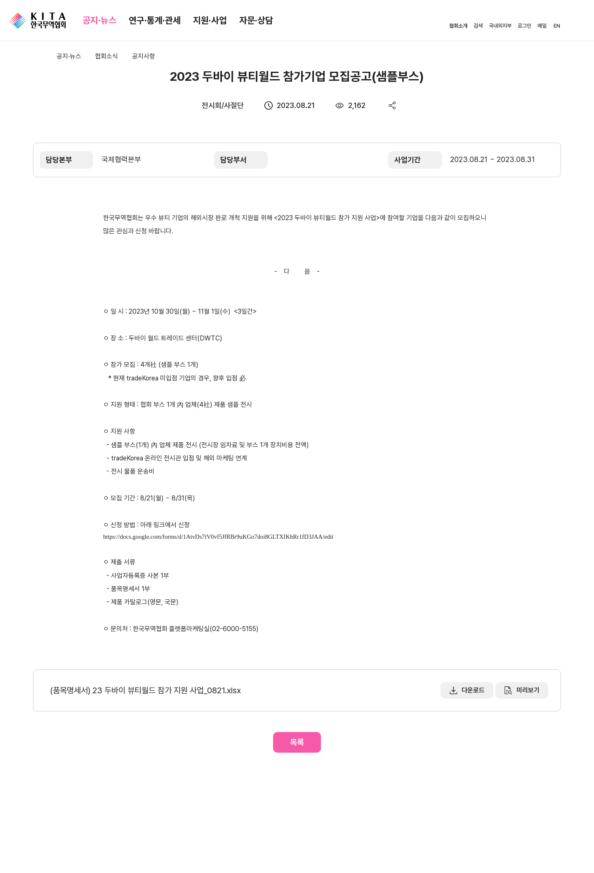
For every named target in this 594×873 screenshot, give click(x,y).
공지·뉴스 (99, 20)
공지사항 (143, 56)
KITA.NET (37, 20)
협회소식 (106, 56)
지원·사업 (210, 20)
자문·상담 (256, 20)
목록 (297, 742)
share (392, 105)
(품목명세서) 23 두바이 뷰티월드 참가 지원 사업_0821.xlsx (145, 690)
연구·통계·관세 (155, 20)
